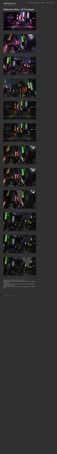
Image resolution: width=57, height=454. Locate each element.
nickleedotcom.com (9, 3)
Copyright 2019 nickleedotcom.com (9, 295)
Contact (52, 2)
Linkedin (47, 2)
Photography (36, 2)
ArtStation (43, 2)
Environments (30, 2)
